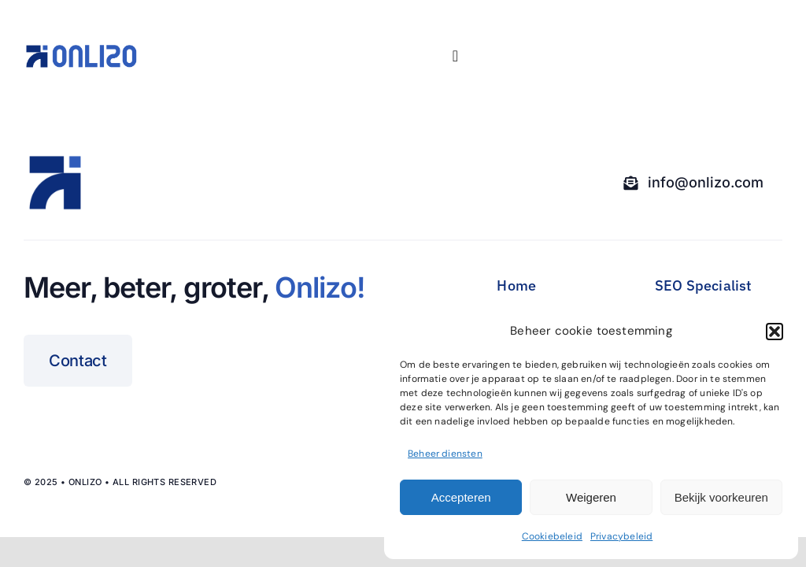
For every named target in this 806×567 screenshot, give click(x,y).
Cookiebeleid (552, 536)
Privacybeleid (621, 536)
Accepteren (461, 497)
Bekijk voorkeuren (721, 497)
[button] (774, 331)
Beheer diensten (445, 453)
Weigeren (591, 497)
